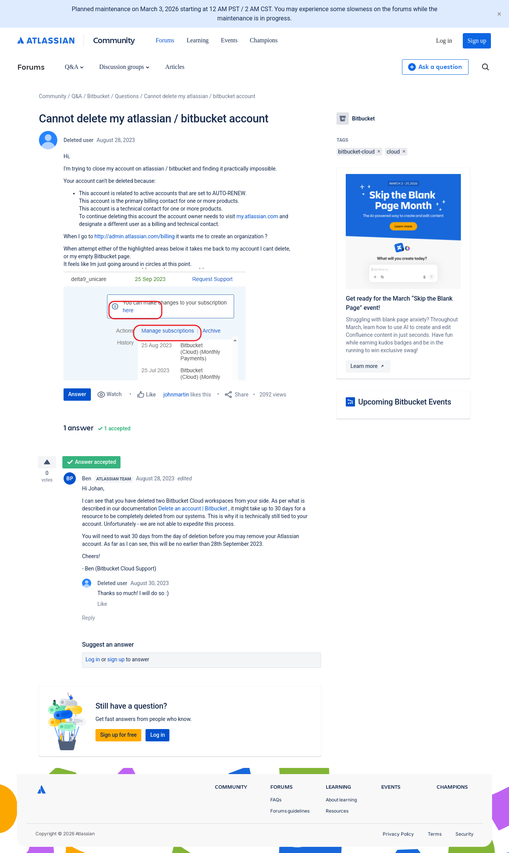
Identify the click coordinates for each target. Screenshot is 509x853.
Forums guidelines (290, 811)
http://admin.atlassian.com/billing (134, 236)
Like (102, 606)
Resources (337, 811)
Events (229, 40)
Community (114, 39)
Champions (264, 40)
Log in (444, 40)
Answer (77, 394)
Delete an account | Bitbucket (192, 511)
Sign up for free (118, 737)
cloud (393, 152)
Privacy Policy (398, 834)
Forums (165, 40)
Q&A (74, 67)
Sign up (476, 40)
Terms (435, 834)
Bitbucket (98, 96)
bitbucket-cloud (356, 152)
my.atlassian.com (257, 216)
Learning (198, 40)
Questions (127, 96)
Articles (174, 67)
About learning (341, 800)
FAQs (275, 800)
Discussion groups (124, 67)
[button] (163, 324)
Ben (86, 481)
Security (464, 834)
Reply (88, 620)
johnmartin (176, 394)
